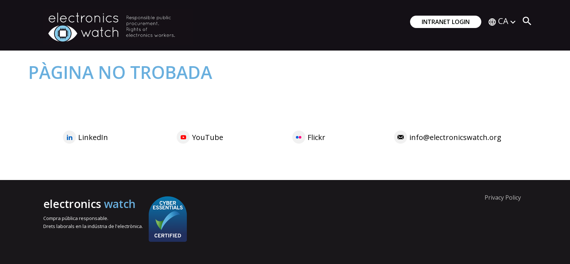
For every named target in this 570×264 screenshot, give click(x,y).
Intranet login (446, 22)
